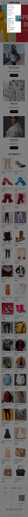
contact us (10, 9)
